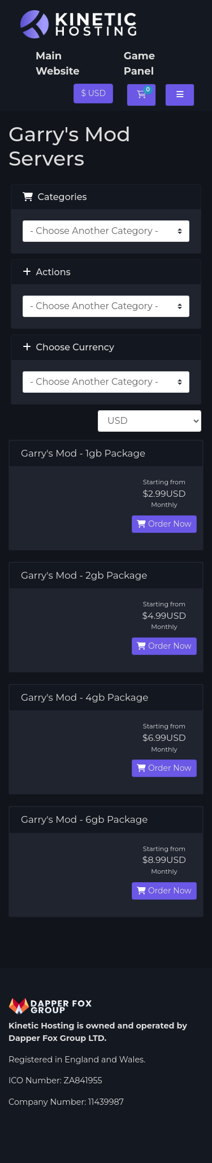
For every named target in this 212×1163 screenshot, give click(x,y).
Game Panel (139, 63)
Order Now (164, 524)
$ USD (93, 93)
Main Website (58, 63)
